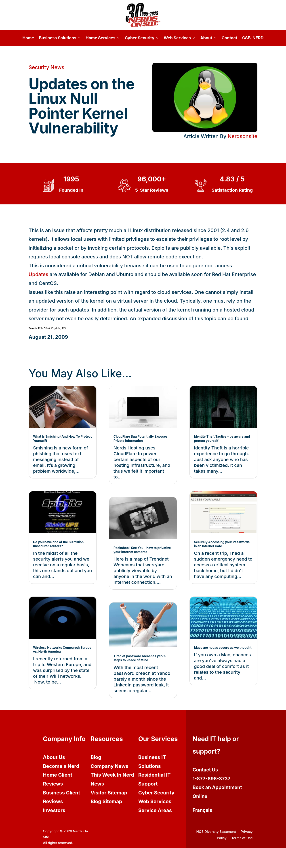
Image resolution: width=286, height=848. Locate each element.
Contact (229, 38)
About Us (54, 757)
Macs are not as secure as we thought (222, 647)
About (206, 38)
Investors (54, 810)
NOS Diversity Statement (216, 831)
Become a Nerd (61, 766)
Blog (95, 757)
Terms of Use (242, 838)
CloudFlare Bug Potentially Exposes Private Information (141, 438)
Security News (46, 67)
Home (28, 38)
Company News (109, 766)
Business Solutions (57, 38)
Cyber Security (139, 38)
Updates (38, 274)
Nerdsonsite (242, 136)
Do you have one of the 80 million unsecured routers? (58, 544)
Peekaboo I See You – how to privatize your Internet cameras (142, 550)
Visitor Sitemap (108, 793)
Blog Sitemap (106, 801)
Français (202, 810)
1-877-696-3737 (211, 778)
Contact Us (205, 770)
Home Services (100, 38)
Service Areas (155, 810)
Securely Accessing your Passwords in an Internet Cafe (222, 544)
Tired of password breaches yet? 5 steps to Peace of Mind (140, 658)
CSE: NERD (253, 38)
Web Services (177, 38)
